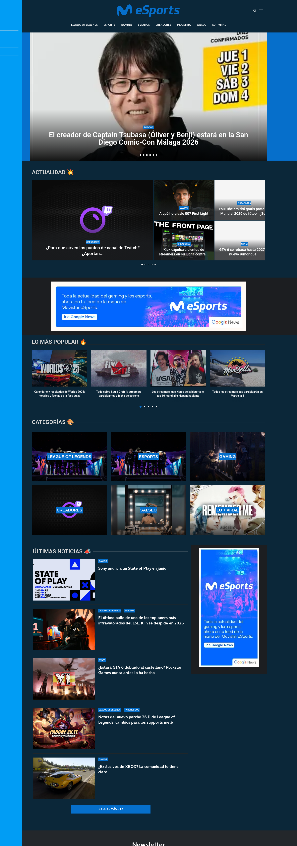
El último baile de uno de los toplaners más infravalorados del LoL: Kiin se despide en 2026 (141, 620)
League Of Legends (84, 24)
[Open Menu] (261, 11)
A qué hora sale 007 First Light (183, 213)
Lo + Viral (219, 24)
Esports (109, 24)
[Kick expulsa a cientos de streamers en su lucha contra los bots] (184, 240)
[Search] (255, 11)
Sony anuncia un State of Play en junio (132, 568)
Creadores (163, 24)
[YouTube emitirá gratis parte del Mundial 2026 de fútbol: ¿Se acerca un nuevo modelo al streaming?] (244, 200)
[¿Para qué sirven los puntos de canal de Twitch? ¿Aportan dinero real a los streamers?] (92, 220)
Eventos (144, 24)
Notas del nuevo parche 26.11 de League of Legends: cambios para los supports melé (136, 723)
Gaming (126, 24)
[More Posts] (110, 809)
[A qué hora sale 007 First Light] (184, 200)
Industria (184, 24)
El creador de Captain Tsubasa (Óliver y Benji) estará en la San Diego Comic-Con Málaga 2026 (148, 138)
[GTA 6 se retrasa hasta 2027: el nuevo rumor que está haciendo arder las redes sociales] (244, 240)
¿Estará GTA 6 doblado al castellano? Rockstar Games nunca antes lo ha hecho (140, 670)
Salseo (201, 24)
